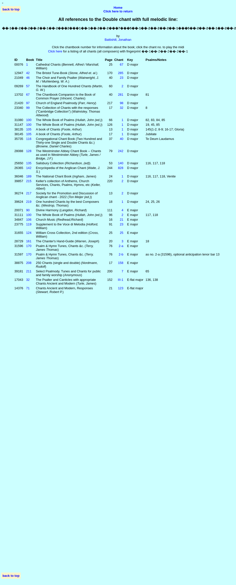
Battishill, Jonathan (118, 40)
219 (28, 202)
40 (121, 139)
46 (28, 78)
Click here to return (118, 11)
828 (120, 168)
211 (28, 271)
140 (120, 163)
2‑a (121, 246)
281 (120, 94)
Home (118, 7)
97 (28, 103)
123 (120, 288)
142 (28, 168)
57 (28, 86)
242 (120, 151)
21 (121, 219)
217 (28, 193)
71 (28, 288)
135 (28, 163)
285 (120, 73)
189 (28, 176)
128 (28, 151)
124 (28, 233)
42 (28, 73)
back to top (10, 9)
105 (28, 129)
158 (120, 263)
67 (121, 64)
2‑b (121, 254)
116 (28, 139)
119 (28, 224)
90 (28, 210)
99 (28, 108)
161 (28, 241)
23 (121, 78)
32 (121, 108)
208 (28, 263)
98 (121, 103)
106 (28, 219)
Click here (55, 51)
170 (28, 246)
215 (28, 181)
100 (28, 120)
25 (121, 233)
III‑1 (120, 280)
